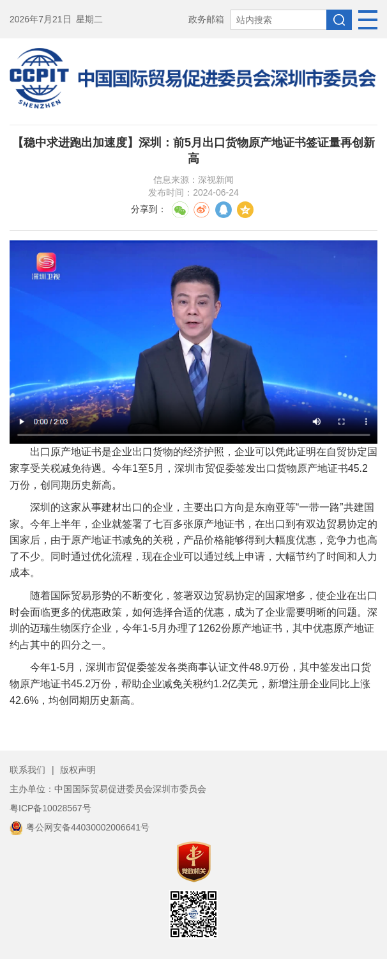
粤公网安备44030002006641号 (79, 827)
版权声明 (78, 770)
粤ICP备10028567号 (50, 808)
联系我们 (27, 770)
